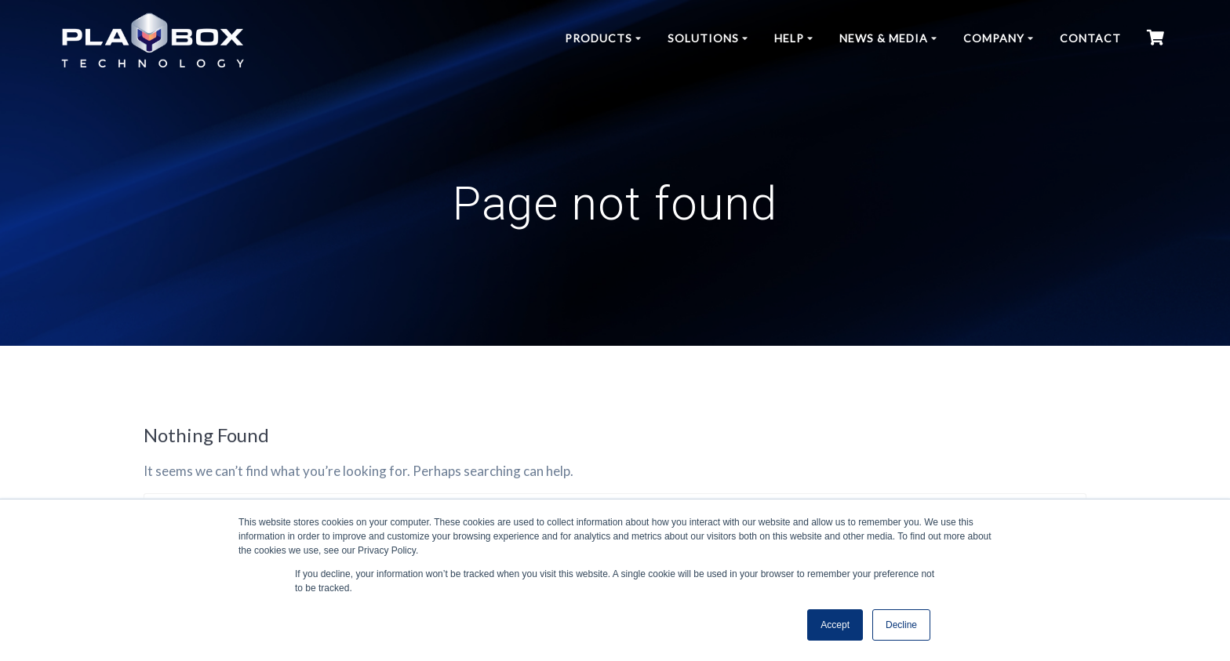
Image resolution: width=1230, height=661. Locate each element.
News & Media (883, 38)
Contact (1090, 38)
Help (789, 38)
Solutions (703, 38)
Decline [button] (901, 624)
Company (993, 38)
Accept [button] (835, 624)
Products (598, 38)
